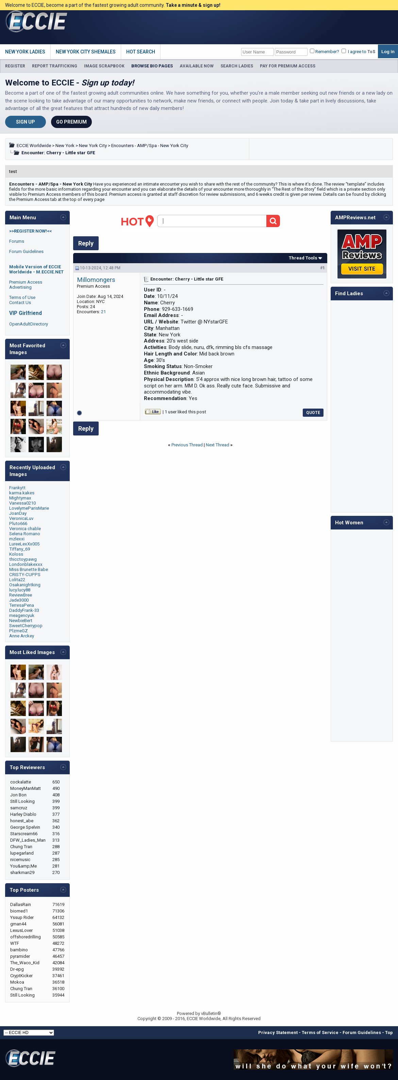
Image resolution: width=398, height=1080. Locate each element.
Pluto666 (18, 523)
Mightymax (20, 498)
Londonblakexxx (26, 564)
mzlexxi (16, 538)
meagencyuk (21, 615)
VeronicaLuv (21, 518)
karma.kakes (21, 492)
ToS (371, 51)
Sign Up (25, 122)
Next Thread (217, 444)
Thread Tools (303, 257)
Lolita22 (17, 579)
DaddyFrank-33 (24, 610)
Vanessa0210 (22, 503)
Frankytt (17, 487)
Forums (16, 241)
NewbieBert (20, 620)
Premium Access (25, 282)
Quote (313, 412)
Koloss (16, 554)
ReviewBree (20, 595)
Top (389, 1032)
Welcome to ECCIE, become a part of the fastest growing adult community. (112, 5)
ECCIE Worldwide (34, 145)
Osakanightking (24, 584)
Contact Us (20, 302)
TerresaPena (21, 605)
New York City (93, 145)
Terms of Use (22, 297)
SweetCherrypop (26, 625)
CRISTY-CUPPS (24, 574)
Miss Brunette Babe (28, 569)
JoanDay (18, 513)
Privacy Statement (278, 1032)
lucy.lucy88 (19, 589)
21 (103, 311)
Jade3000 (19, 600)
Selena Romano (24, 533)
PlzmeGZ (18, 630)
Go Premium (71, 122)
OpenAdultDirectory (28, 324)
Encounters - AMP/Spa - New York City (149, 145)
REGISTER (15, 66)
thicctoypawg (23, 559)
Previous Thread (187, 444)
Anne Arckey (21, 635)
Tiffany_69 (19, 549)
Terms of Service (320, 1032)
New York (64, 145)
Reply (86, 243)
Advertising (20, 287)
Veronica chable (25, 528)
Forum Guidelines (26, 251)
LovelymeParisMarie (29, 508)
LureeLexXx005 (24, 543)
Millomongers (96, 280)
